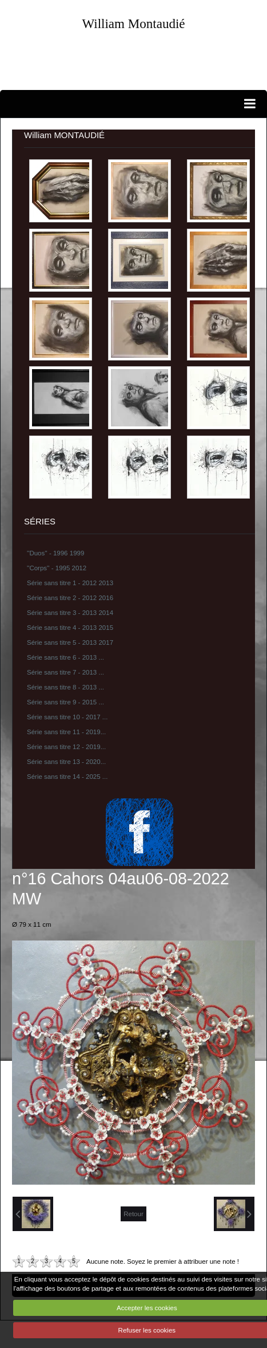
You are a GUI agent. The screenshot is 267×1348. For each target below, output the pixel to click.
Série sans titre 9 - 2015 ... (65, 702)
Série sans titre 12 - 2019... (66, 746)
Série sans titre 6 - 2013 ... (65, 657)
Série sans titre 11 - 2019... (66, 731)
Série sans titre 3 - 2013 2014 (70, 612)
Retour (133, 1213)
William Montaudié (133, 23)
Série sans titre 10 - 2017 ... (67, 717)
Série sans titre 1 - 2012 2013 (70, 582)
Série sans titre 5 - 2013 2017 (70, 642)
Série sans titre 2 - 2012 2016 (70, 597)
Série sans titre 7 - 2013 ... (65, 672)
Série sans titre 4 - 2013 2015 (70, 627)
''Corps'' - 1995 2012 (56, 568)
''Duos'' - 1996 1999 (55, 553)
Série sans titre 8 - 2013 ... (65, 687)
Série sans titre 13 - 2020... (66, 761)
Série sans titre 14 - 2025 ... (67, 776)
